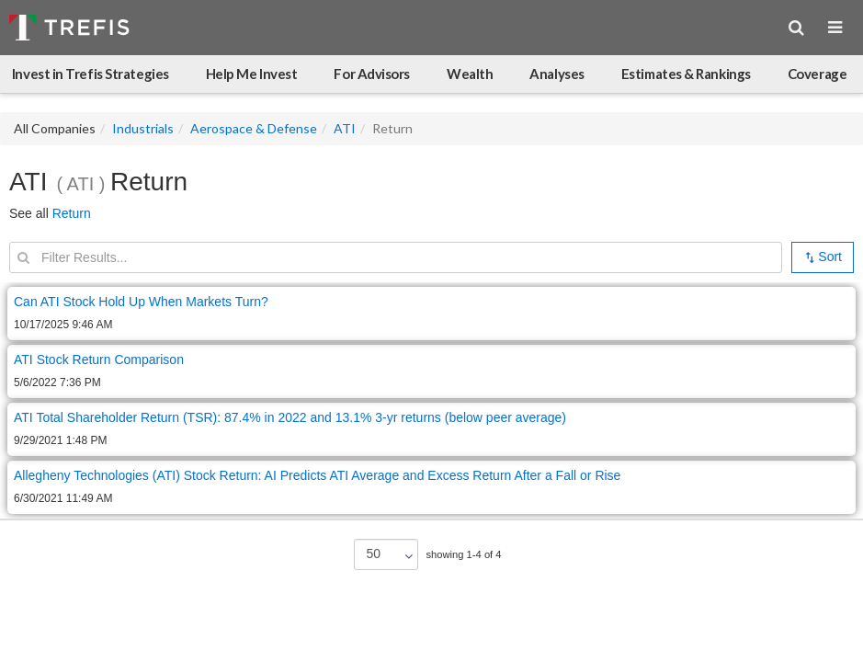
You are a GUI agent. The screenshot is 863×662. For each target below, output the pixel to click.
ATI (345, 128)
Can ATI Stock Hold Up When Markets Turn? (141, 301)
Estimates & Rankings (686, 73)
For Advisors (372, 73)
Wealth (470, 73)
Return (71, 213)
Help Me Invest (252, 73)
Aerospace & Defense (253, 128)
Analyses (556, 73)
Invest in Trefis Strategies (90, 73)
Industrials (143, 128)
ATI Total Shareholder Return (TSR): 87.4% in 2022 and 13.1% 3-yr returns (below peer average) (290, 417)
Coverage (817, 73)
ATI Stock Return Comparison (99, 359)
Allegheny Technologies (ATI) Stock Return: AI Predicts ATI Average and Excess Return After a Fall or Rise (317, 475)
